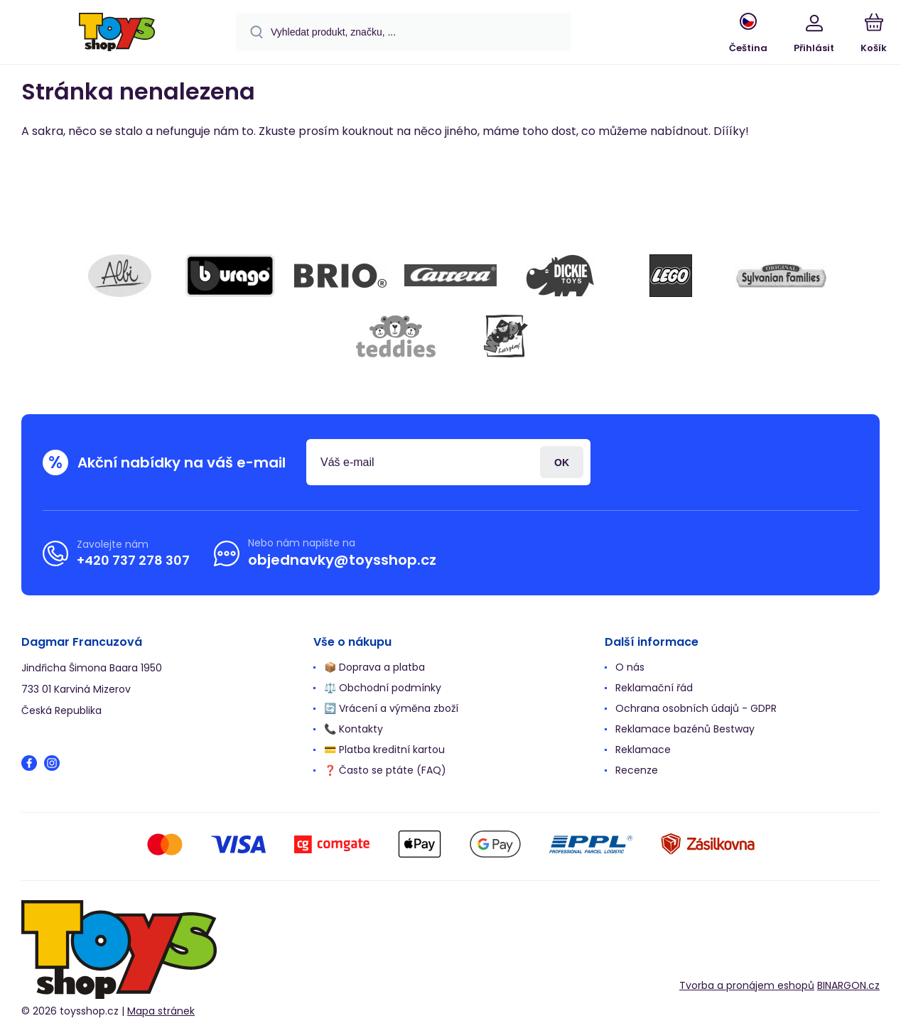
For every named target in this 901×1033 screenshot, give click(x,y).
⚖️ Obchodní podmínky (382, 688)
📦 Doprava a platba (374, 667)
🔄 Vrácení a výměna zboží (391, 708)
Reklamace (643, 749)
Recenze (636, 770)
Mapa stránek (161, 1011)
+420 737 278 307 (133, 559)
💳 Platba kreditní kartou (384, 749)
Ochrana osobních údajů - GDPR (696, 708)
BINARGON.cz (848, 985)
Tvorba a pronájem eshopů (746, 985)
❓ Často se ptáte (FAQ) (385, 770)
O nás (629, 667)
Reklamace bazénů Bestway (685, 729)
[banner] (117, 34)
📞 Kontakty (353, 729)
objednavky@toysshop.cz (342, 560)
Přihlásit (561, 462)
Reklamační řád (654, 688)
